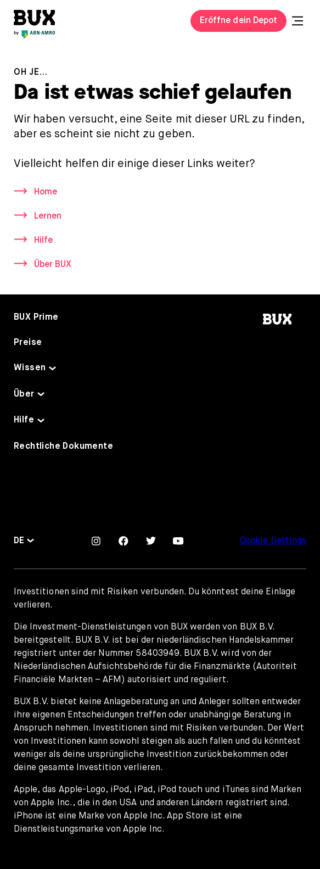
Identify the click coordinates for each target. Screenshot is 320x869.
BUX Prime (36, 317)
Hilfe (43, 240)
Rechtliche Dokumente (63, 446)
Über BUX (52, 264)
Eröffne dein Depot (238, 20)
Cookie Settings (273, 541)
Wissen (30, 368)
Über (24, 394)
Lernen (47, 216)
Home (45, 192)
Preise (28, 342)
